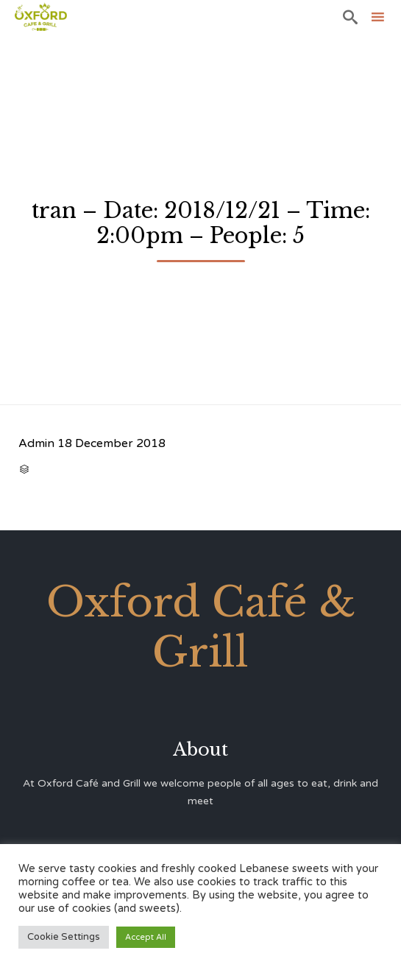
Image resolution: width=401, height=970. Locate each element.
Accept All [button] (145, 937)
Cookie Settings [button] (63, 937)
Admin (36, 443)
